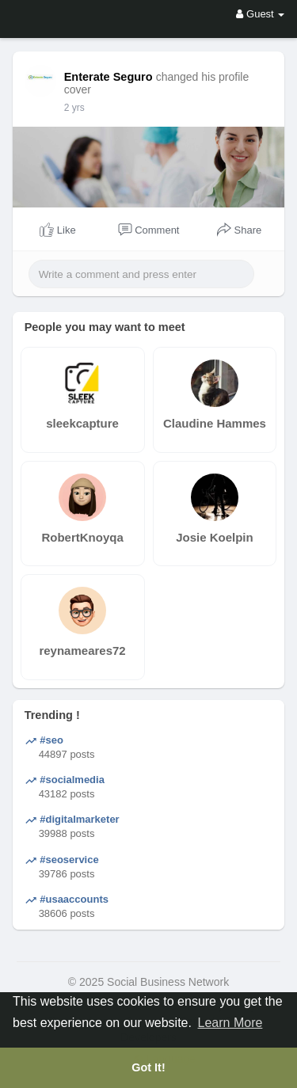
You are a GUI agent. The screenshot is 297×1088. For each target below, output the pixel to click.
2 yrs (74, 107)
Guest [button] (260, 14)
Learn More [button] (230, 1022)
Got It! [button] (148, 1067)
